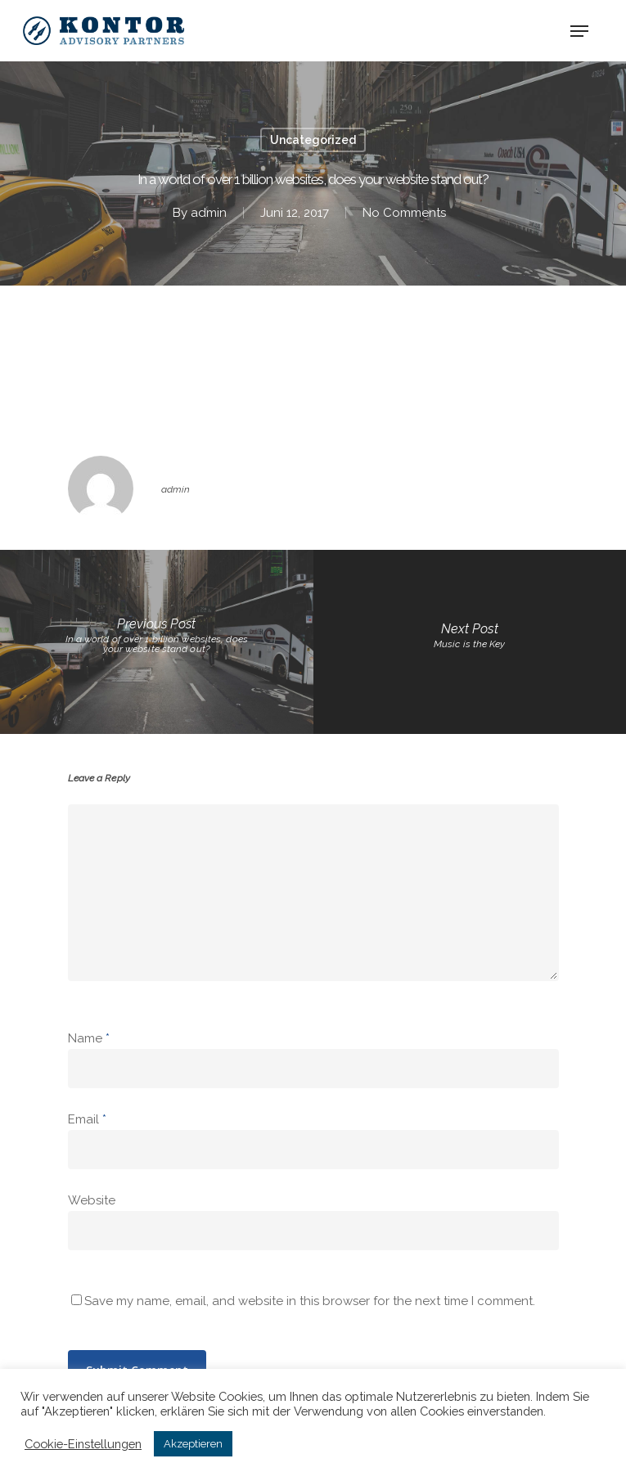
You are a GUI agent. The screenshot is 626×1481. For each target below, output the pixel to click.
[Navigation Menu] (579, 31)
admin (209, 212)
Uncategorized (313, 139)
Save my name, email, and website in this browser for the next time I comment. (309, 1301)
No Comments (404, 212)
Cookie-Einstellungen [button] (83, 1444)
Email (87, 1119)
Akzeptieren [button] (193, 1444)
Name (89, 1038)
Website (91, 1200)
